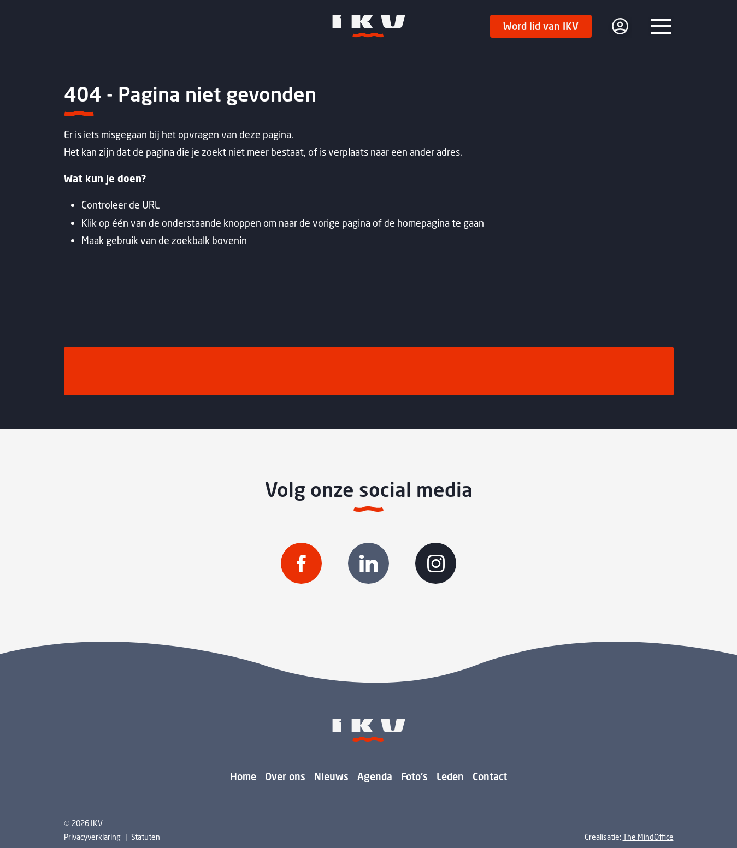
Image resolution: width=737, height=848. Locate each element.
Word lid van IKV (541, 26)
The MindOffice (648, 836)
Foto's (414, 776)
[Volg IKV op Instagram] (435, 563)
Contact (490, 776)
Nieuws (331, 776)
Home (243, 776)
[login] (620, 26)
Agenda (374, 776)
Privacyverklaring (92, 836)
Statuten (145, 836)
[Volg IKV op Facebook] (301, 563)
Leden (450, 776)
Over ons (285, 776)
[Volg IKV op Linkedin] (368, 563)
